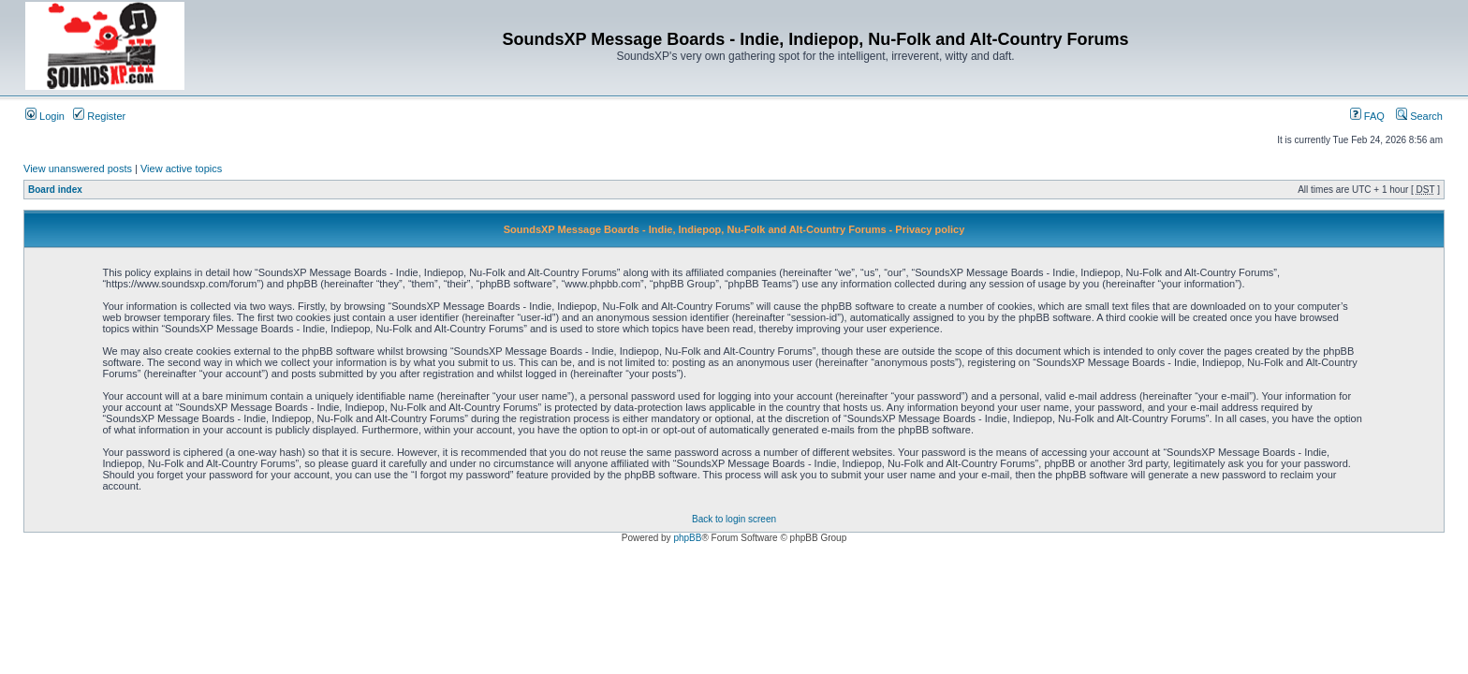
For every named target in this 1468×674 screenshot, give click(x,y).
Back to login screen (734, 519)
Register (99, 116)
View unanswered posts (77, 168)
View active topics (181, 168)
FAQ (1367, 116)
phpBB (687, 538)
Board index (55, 189)
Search (1419, 116)
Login (45, 116)
